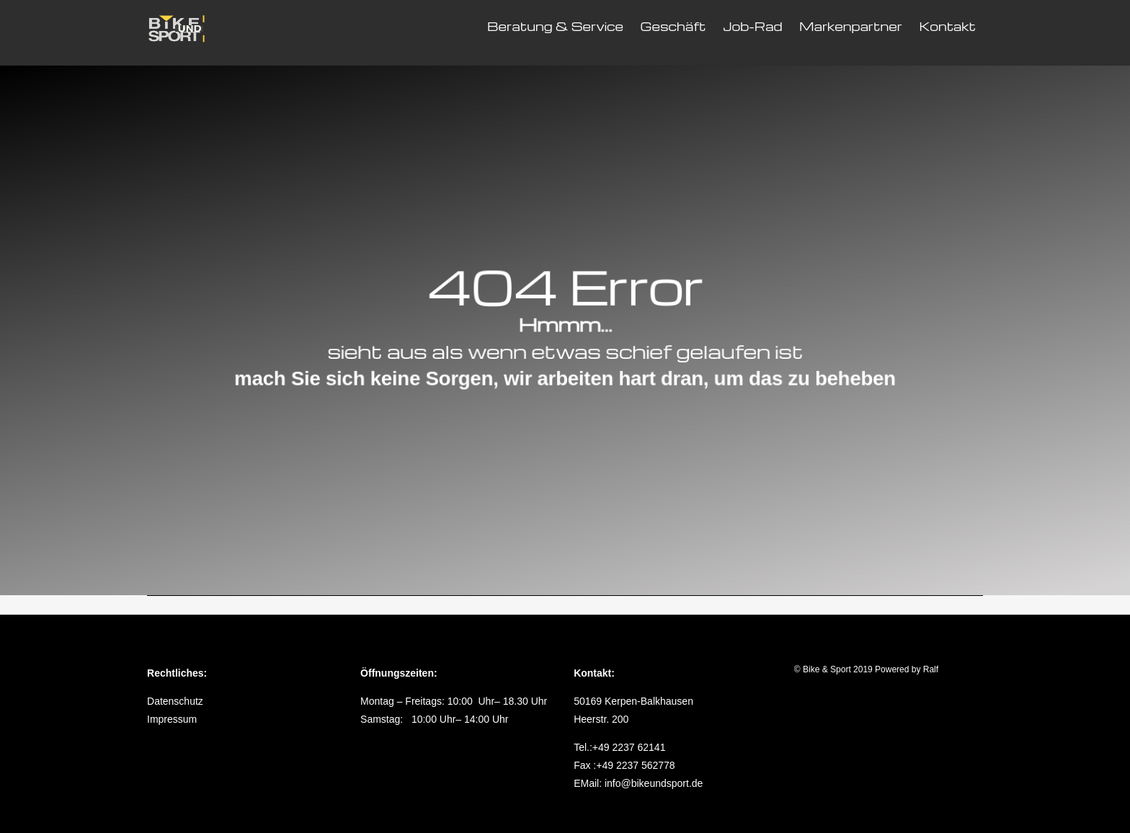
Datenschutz (175, 701)
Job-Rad (753, 26)
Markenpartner (850, 26)
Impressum (172, 719)
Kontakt (947, 26)
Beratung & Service (555, 26)
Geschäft (673, 26)
